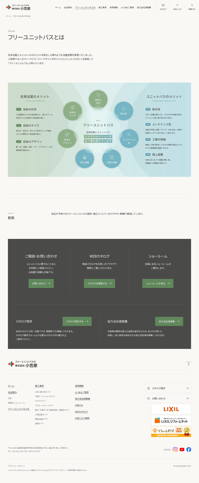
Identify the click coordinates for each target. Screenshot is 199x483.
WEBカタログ (158, 9)
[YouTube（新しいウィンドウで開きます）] (182, 449)
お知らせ (79, 405)
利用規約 (72, 470)
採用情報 (107, 7)
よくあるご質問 (120, 7)
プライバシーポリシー (16, 466)
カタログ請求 (195, 133)
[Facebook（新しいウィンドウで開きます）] (188, 449)
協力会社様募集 (137, 7)
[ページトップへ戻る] (188, 364)
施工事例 (95, 7)
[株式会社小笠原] (18, 7)
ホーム (51, 7)
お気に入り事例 (176, 9)
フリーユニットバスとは (78, 7)
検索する (192, 9)
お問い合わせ (195, 109)
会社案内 (61, 7)
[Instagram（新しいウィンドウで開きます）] (175, 449)
